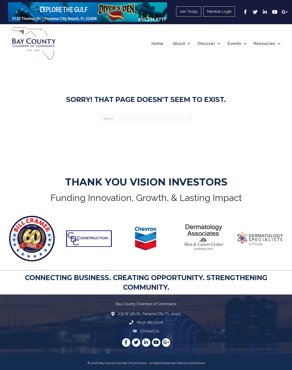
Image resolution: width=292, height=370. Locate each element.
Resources (264, 43)
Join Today (189, 11)
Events (234, 43)
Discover (206, 43)
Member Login (219, 11)
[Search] (146, 119)
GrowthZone (196, 363)
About (179, 43)
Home (157, 43)
